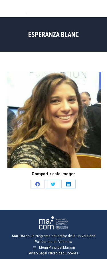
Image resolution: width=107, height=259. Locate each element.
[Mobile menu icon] (97, 8)
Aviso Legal (38, 253)
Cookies (71, 253)
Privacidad (56, 253)
